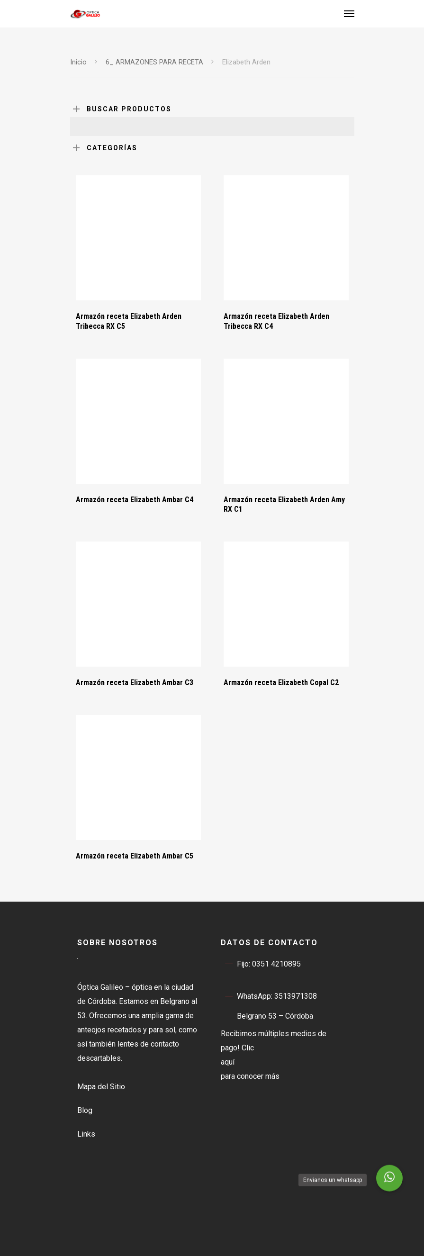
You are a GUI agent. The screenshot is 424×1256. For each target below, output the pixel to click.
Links (86, 1134)
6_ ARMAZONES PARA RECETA (154, 62)
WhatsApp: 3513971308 (269, 996)
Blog (84, 1110)
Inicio (78, 62)
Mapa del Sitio (101, 1086)
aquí (228, 1061)
